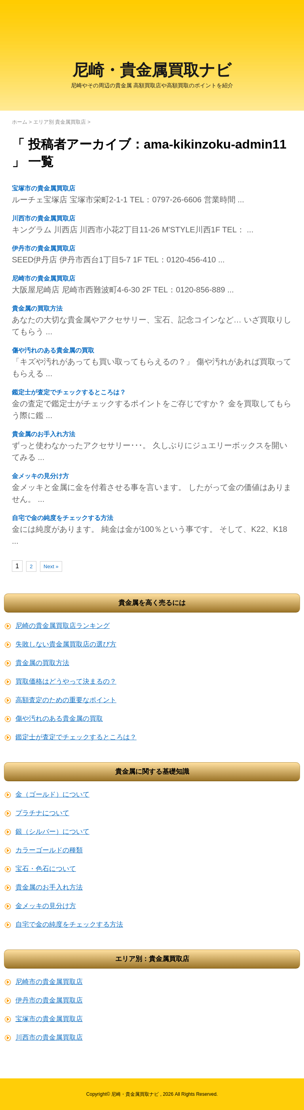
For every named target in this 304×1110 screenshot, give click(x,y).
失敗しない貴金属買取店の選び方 (65, 644)
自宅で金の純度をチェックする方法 (62, 517)
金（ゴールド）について (52, 794)
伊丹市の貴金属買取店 (43, 248)
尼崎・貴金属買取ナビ (152, 71)
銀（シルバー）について (52, 831)
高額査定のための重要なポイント (65, 700)
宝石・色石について (45, 869)
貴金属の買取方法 (37, 308)
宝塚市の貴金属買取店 (43, 188)
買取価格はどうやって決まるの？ (65, 681)
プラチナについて (42, 813)
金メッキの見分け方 (40, 476)
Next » (51, 566)
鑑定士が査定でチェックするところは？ (69, 392)
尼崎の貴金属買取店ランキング (62, 625)
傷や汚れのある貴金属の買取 (53, 350)
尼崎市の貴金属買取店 (43, 278)
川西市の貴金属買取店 (43, 218)
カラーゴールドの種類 (49, 850)
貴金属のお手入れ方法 (43, 434)
